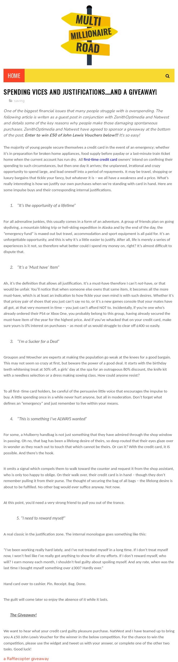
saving (19, 100)
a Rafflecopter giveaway (26, 658)
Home (14, 75)
